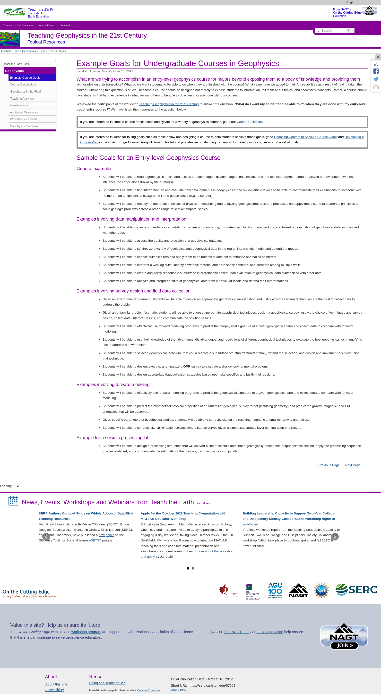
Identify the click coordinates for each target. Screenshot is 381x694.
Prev (46, 537)
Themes (7, 25)
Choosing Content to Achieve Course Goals (305, 137)
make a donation (270, 632)
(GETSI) (95, 540)
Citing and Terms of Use (107, 683)
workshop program (86, 632)
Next (335, 537)
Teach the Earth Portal (17, 63)
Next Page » (353, 465)
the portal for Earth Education (40, 13)
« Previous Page (328, 465)
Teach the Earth (10, 51)
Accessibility (54, 690)
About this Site (56, 684)
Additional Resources (24, 112)
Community (66, 25)
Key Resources (25, 25)
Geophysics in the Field (25, 91)
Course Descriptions (23, 84)
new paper (106, 535)
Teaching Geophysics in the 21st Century (169, 104)
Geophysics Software (24, 126)
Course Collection (250, 122)
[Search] (330, 30)
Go (350, 30)
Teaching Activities (22, 98)
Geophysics (29, 51)
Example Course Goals (25, 77)
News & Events (46, 25)
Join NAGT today (237, 632)
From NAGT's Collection (347, 13)
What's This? (178, 689)
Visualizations (19, 105)
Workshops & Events (23, 119)
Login (350, 2)
